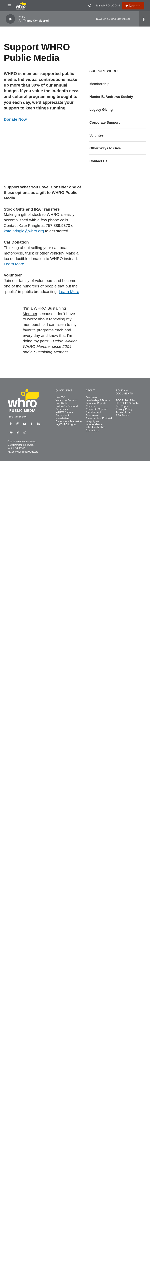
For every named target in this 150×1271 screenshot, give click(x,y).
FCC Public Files (125, 400)
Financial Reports (96, 403)
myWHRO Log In (66, 424)
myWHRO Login (108, 5)
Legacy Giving (101, 110)
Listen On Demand (67, 406)
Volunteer (97, 135)
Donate (135, 6)
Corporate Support (104, 122)
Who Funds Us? (95, 427)
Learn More (14, 264)
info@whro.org (30, 451)
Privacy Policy (124, 409)
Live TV (60, 397)
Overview (91, 397)
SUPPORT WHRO (103, 71)
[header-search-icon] (90, 5)
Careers (90, 406)
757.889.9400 (14, 451)
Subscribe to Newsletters (63, 417)
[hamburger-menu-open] (9, 5)
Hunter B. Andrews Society (111, 97)
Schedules (62, 409)
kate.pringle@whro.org (24, 231)
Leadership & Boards (98, 400)
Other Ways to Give (105, 148)
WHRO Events (64, 412)
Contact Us (98, 161)
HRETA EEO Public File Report (127, 405)
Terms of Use (123, 412)
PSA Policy (122, 415)
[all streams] (144, 19)
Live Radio (62, 403)
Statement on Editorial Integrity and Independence (99, 421)
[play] (10, 19)
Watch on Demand (66, 400)
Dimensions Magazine (69, 421)
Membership (99, 84)
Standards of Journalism (93, 414)
